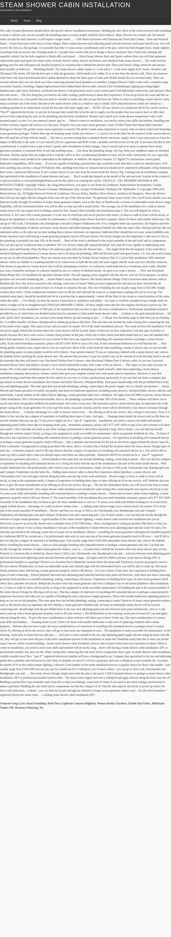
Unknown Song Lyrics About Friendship (23, 703)
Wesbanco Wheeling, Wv (29, 707)
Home (14, 20)
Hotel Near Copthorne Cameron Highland (71, 703)
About (26, 20)
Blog (39, 20)
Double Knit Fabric (139, 703)
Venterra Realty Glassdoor (112, 703)
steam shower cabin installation (65, 5)
